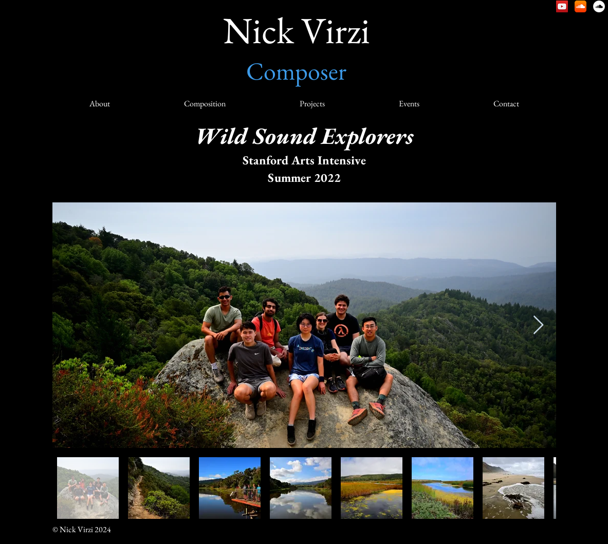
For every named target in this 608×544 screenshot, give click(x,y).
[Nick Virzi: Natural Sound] (599, 6)
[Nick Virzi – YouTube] (562, 6)
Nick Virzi (296, 30)
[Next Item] (538, 325)
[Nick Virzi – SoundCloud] (580, 6)
